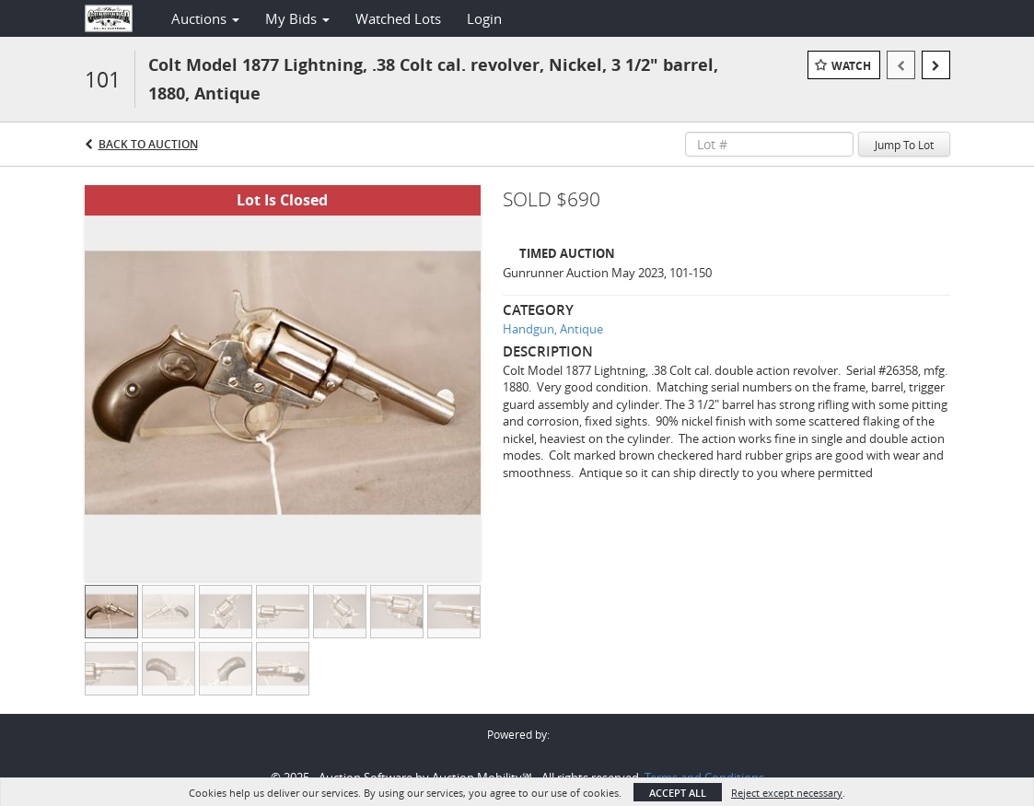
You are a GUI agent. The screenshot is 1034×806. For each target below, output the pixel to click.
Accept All (677, 793)
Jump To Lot (904, 144)
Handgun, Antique (553, 329)
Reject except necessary (786, 793)
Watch (851, 66)
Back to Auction (148, 144)
